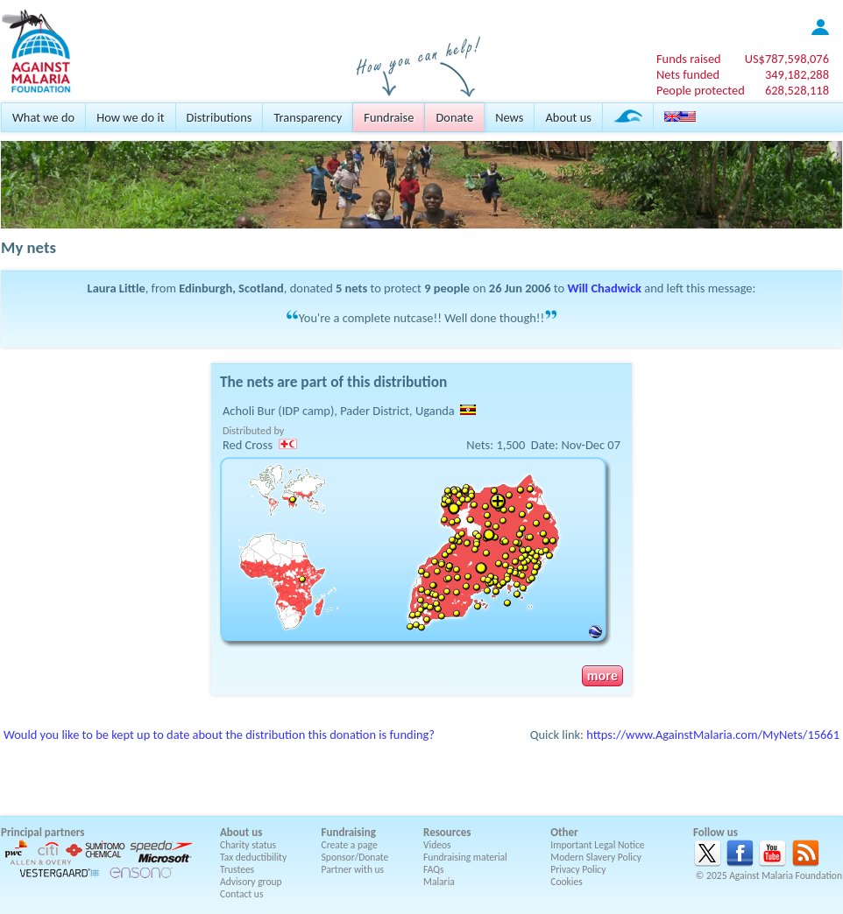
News (509, 117)
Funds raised (688, 59)
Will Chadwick (604, 288)
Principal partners (42, 832)
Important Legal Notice (597, 845)
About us (568, 117)
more (602, 676)
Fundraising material (465, 857)
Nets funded (687, 74)
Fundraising (349, 832)
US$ (787, 59)
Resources (447, 832)
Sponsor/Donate (355, 857)
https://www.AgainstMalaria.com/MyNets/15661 (712, 734)
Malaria (439, 881)
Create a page (350, 845)
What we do (43, 117)
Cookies (566, 881)
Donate (454, 117)
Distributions (219, 117)
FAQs (433, 869)
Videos (437, 845)
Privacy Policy (578, 869)
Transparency (307, 117)
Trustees (237, 869)
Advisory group (251, 881)
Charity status (248, 845)
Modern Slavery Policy (595, 857)
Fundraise (389, 117)
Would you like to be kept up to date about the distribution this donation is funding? (219, 734)
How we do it (130, 117)
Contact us (241, 894)
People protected (700, 90)
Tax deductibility (253, 857)
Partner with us (353, 869)
